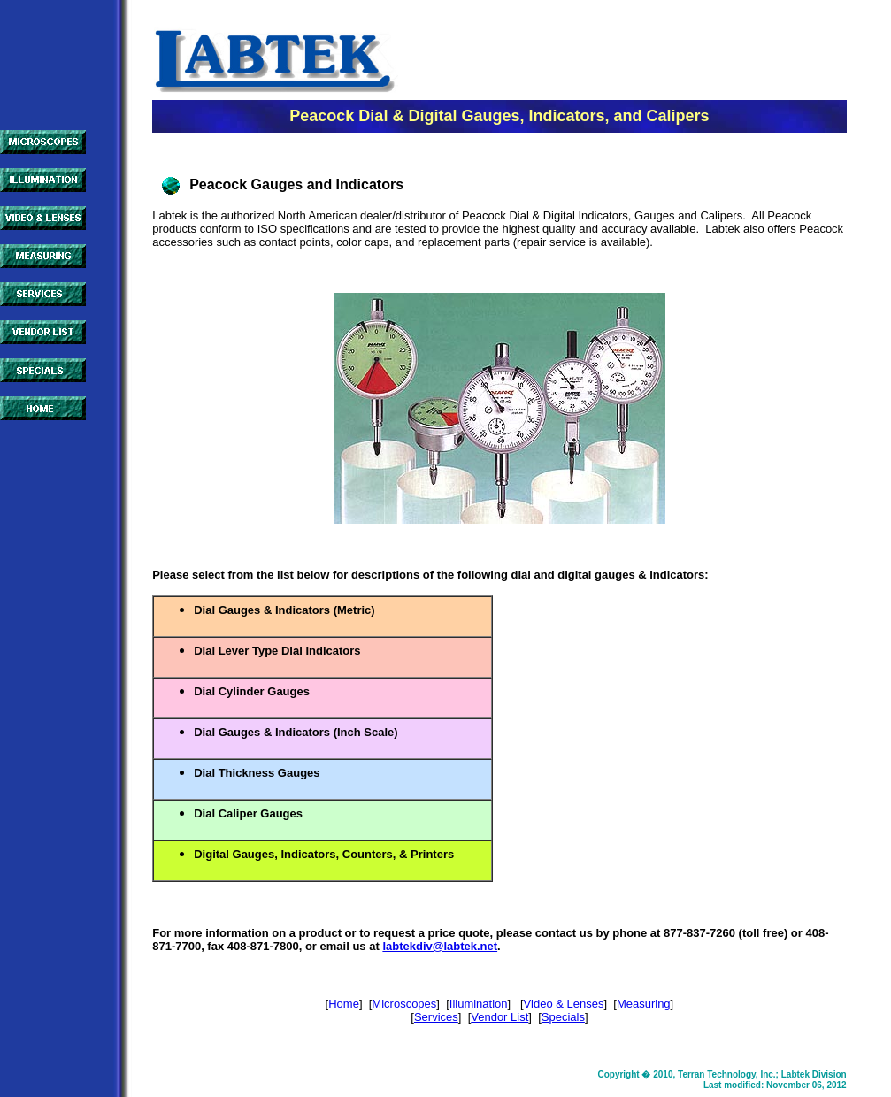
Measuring (644, 1003)
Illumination (478, 1003)
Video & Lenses (564, 1003)
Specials (563, 1017)
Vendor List (499, 1017)
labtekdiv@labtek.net (439, 946)
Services (436, 1017)
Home (343, 1003)
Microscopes (404, 1003)
